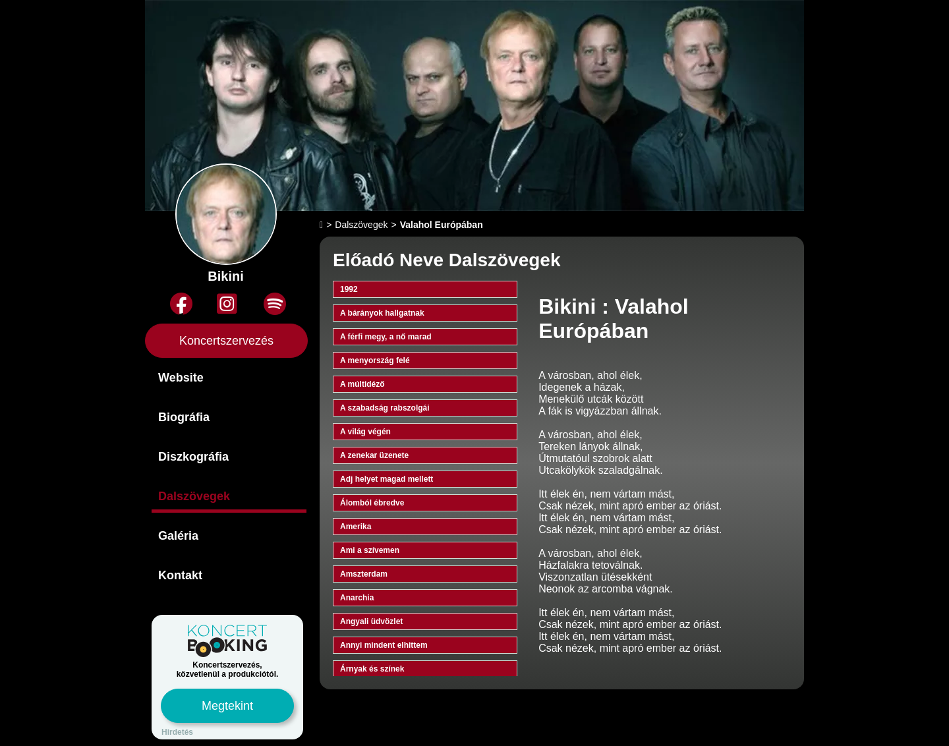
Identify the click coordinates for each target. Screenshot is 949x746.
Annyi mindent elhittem (384, 645)
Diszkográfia (193, 456)
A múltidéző (362, 384)
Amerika (355, 526)
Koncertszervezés (226, 340)
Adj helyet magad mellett (386, 479)
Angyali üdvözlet (371, 621)
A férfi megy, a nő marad (386, 336)
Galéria (178, 535)
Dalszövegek (194, 496)
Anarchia (357, 597)
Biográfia (184, 417)
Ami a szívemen (369, 550)
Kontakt (180, 575)
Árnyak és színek (372, 669)
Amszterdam (364, 574)
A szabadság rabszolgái (385, 408)
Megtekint (227, 705)
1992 (349, 289)
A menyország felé (375, 360)
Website (181, 377)
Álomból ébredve (372, 502)
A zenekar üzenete (374, 455)
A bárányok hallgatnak (382, 313)
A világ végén (365, 431)
